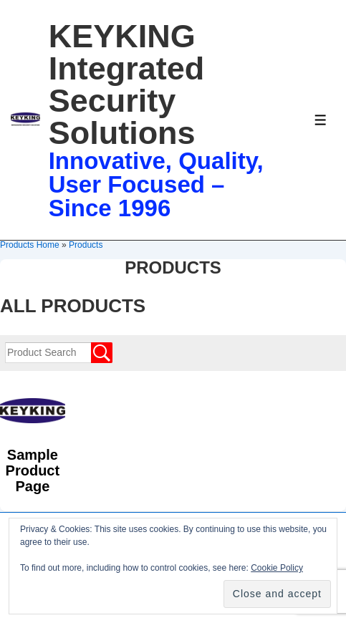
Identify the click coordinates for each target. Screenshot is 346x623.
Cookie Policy (277, 568)
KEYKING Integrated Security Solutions (127, 84)
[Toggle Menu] (320, 120)
